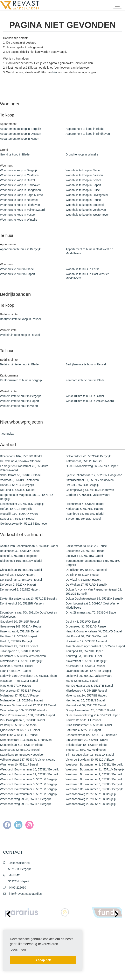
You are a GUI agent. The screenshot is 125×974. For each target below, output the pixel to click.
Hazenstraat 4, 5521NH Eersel (19, 631)
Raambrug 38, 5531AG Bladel (85, 513)
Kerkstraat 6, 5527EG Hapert (84, 508)
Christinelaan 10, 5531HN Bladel (21, 569)
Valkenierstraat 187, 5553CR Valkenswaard (28, 759)
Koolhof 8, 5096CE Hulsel (16, 666)
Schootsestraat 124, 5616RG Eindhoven (26, 739)
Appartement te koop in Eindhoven (88, 133)
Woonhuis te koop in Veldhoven (86, 209)
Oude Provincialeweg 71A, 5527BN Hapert (93, 715)
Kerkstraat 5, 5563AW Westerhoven (23, 656)
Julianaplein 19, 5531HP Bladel (20, 651)
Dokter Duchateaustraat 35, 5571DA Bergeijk (94, 598)
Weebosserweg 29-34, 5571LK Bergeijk (91, 804)
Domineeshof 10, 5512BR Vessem (22, 603)
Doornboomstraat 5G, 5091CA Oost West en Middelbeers (28, 614)
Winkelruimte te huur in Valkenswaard (90, 401)
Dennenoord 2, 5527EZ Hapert (19, 589)
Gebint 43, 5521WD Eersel (83, 621)
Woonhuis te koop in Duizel (17, 180)
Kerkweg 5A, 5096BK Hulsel (84, 656)
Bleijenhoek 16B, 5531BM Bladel (21, 560)
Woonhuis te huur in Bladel (17, 269)
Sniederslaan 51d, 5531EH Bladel (21, 744)
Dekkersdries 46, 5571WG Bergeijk (88, 456)
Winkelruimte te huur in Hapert (19, 401)
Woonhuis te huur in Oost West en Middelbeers (88, 276)
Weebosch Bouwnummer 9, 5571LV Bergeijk (28, 794)
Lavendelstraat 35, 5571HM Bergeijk (89, 670)
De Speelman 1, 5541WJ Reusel (21, 579)
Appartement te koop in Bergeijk (20, 128)
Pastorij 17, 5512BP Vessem (18, 725)
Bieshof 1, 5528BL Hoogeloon (19, 555)
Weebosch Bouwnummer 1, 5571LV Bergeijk (94, 764)
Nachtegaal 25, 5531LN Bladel (85, 700)
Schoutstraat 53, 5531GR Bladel (20, 475)
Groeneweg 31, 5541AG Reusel (86, 626)
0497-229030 (17, 887)
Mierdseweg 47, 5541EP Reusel (20, 690)
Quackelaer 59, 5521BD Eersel (20, 730)
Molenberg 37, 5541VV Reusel (19, 695)
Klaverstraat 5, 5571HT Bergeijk (86, 661)
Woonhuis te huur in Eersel (83, 269)
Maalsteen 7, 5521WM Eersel (19, 680)
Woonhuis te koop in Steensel (85, 204)
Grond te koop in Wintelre (82, 154)
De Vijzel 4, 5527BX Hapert (83, 579)
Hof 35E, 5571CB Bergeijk (82, 485)
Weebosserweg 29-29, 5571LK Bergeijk (91, 799)
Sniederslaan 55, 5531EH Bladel (86, 744)
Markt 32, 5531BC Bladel (82, 680)
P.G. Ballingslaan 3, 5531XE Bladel (22, 720)
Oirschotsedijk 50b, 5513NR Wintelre (23, 710)
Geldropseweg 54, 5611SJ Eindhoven (90, 490)
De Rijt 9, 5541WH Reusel (82, 574)
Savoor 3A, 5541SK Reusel (17, 518)
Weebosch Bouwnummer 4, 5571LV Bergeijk (94, 779)
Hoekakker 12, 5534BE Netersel (86, 641)
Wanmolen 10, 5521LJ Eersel (19, 764)
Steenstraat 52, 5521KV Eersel (20, 749)
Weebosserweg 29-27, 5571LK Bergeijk (91, 794)
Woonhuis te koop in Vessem (18, 214)
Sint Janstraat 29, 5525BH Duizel (87, 739)
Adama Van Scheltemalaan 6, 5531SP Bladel (29, 546)
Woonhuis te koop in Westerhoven (88, 214)
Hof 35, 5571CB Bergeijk (16, 508)
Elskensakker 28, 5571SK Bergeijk (22, 503)
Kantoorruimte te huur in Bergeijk (21, 380)
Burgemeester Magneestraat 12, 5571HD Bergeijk (26, 497)
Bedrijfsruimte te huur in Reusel (86, 364)
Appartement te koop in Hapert (19, 138)
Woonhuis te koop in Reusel (84, 199)
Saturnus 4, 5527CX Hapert (83, 730)
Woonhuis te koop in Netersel (19, 199)
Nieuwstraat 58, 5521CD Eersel (86, 705)
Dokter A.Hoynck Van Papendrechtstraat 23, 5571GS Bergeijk (94, 591)
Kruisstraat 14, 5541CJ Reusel (85, 666)
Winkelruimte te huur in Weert (19, 406)
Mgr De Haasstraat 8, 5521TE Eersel (89, 685)
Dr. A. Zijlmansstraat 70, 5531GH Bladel (91, 612)
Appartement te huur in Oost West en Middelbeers (89, 251)
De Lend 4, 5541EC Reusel (17, 490)
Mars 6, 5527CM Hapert (15, 685)
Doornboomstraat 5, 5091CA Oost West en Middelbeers (93, 605)
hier (54, 72)
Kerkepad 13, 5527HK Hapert (85, 651)
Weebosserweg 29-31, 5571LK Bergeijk (25, 804)
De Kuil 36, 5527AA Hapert (17, 574)
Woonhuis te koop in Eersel (83, 180)
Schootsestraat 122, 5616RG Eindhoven (91, 735)
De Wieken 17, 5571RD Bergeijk (86, 584)
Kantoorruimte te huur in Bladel (85, 380)
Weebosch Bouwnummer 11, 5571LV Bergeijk (95, 769)
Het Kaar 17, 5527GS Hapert (18, 636)
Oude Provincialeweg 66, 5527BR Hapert (92, 466)
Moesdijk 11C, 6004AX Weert (19, 513)
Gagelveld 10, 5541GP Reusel (19, 621)
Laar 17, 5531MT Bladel (15, 670)
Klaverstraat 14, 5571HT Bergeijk (21, 661)
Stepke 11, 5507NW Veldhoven (86, 749)
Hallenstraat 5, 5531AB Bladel (85, 503)
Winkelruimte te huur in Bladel (85, 396)
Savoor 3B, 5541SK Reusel (83, 518)
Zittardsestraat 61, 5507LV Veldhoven (90, 480)
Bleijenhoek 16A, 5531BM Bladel (21, 456)
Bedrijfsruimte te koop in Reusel (20, 319)
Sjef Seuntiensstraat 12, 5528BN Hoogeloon (94, 475)
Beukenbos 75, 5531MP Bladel (85, 551)
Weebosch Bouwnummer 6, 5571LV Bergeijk (94, 784)
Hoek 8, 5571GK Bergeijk (16, 641)
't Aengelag (7, 433)
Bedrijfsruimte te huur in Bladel (19, 364)
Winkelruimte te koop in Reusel (20, 334)
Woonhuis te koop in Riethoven (20, 204)
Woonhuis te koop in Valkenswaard (22, 209)
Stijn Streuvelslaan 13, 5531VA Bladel (90, 754)
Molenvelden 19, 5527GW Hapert (21, 700)
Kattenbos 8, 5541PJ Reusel (84, 461)
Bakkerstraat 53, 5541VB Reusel (86, 546)
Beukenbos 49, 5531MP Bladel (20, 551)
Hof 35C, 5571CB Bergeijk (17, 485)
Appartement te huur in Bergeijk (20, 249)
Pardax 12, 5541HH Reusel (83, 720)
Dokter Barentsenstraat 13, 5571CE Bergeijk (28, 598)
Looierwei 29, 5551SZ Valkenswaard (89, 675)
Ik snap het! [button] (43, 960)
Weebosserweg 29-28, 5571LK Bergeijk (25, 799)
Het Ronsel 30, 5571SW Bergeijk (87, 636)
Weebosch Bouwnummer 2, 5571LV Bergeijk (94, 774)
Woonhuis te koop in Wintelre (18, 219)
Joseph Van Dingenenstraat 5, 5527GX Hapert (95, 646)
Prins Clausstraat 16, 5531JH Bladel (89, 725)
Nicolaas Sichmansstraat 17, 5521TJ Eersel (28, 705)
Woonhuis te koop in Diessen (84, 175)
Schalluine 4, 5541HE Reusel (18, 735)
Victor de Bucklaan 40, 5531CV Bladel (90, 759)
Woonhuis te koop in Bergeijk (18, 170)
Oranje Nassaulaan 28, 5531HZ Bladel (90, 710)
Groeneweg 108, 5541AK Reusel (21, 626)
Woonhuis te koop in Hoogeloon (20, 190)
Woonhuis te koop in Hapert (83, 185)
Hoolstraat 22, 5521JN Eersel (19, 646)
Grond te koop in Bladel (15, 154)
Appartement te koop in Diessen (20, 133)
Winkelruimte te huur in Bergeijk (20, 396)
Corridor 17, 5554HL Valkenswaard (88, 494)
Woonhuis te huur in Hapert (17, 274)
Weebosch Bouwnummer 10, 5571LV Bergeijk (29, 769)
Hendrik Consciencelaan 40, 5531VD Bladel (94, 631)
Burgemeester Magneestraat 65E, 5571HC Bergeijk (93, 562)
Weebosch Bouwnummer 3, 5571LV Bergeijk (28, 779)
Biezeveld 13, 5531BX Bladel (84, 555)
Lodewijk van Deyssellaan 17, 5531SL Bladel (28, 675)
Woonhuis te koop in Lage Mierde (21, 195)
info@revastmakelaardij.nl (25, 893)
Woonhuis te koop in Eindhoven (20, 185)
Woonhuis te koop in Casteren (19, 175)
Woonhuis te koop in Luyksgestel (87, 195)
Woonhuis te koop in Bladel (83, 170)
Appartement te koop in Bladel (85, 128)
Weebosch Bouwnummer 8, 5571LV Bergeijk (94, 789)
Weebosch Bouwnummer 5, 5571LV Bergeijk (28, 784)
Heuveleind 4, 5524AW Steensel (20, 461)
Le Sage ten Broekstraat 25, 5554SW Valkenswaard (24, 468)
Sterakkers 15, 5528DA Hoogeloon (22, 754)
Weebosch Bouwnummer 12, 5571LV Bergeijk (29, 774)
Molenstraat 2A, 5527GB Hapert (86, 695)
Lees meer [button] (18, 949)
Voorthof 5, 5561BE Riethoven (19, 480)
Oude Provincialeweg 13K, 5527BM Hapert (27, 715)
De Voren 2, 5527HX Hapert (18, 584)
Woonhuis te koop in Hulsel (83, 190)
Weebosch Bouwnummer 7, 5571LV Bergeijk (28, 789)
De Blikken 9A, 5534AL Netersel (86, 569)
